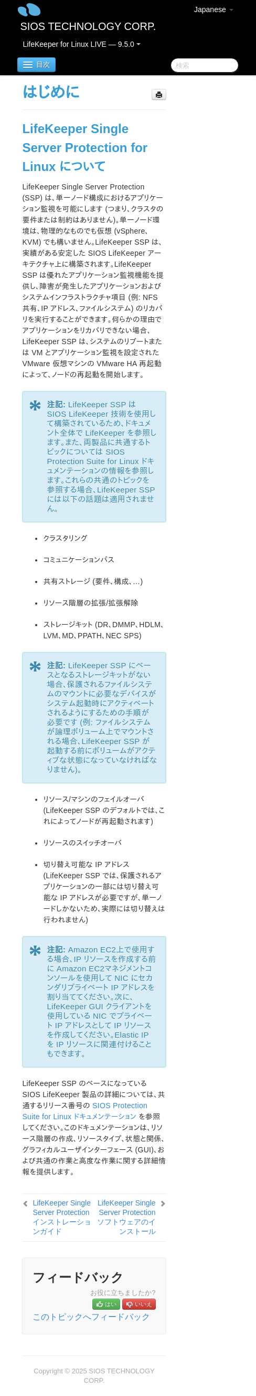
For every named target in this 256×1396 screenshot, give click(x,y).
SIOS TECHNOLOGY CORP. (88, 26)
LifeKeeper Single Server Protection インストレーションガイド (62, 1217)
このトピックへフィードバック (91, 1316)
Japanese (213, 9)
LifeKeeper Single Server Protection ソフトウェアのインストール (126, 1217)
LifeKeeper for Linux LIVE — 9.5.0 (81, 44)
